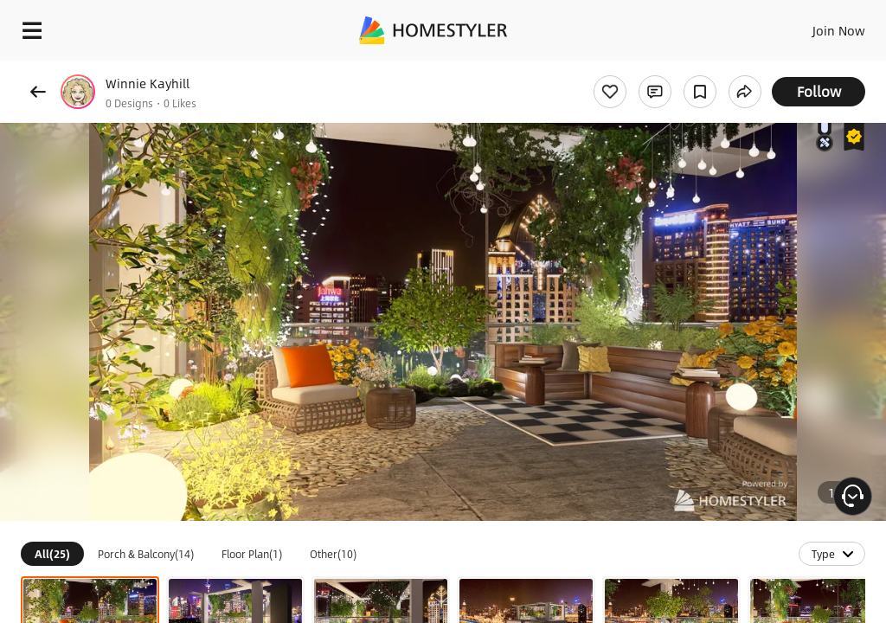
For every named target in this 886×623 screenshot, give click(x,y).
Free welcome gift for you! (664, 69)
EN (815, 25)
